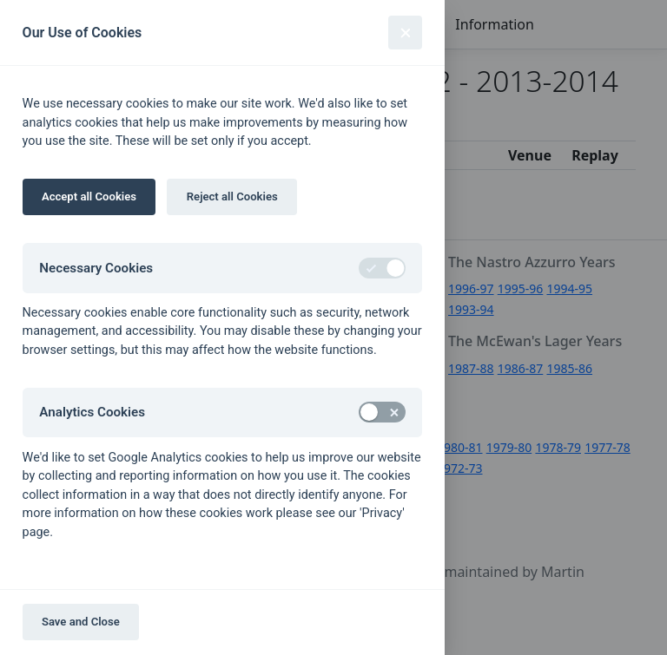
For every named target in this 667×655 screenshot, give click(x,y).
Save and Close (81, 621)
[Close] (405, 32)
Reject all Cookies (232, 196)
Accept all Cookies (89, 196)
